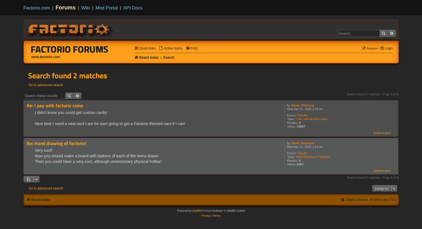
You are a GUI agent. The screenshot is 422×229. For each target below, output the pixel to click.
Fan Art (302, 115)
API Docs (133, 7)
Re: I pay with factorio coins (55, 106)
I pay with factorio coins (311, 119)
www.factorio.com (45, 57)
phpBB (197, 210)
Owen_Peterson (302, 105)
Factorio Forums (69, 49)
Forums (65, 7)
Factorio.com (37, 7)
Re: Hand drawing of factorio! (56, 143)
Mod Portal (106, 7)
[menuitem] (171, 48)
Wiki (85, 7)
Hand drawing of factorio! (313, 156)
